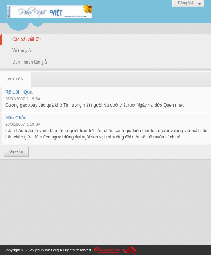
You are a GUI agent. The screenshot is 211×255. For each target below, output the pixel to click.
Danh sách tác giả (29, 61)
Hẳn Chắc (16, 117)
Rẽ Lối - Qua (18, 92)
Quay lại (16, 151)
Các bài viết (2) (26, 38)
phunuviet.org (47, 250)
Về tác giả (21, 50)
